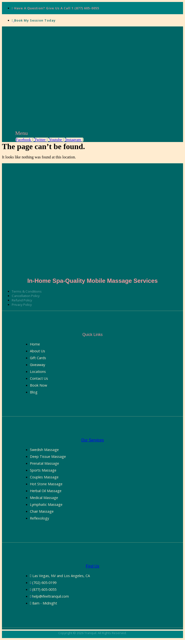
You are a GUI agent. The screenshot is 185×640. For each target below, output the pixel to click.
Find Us (92, 566)
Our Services (92, 440)
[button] (21, 133)
